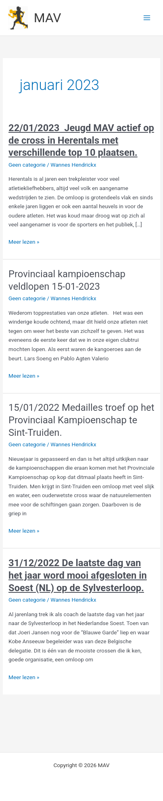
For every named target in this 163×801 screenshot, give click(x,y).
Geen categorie (27, 164)
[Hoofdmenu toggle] (147, 18)
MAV (47, 17)
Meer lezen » (23, 242)
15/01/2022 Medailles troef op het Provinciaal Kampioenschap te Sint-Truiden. (81, 420)
